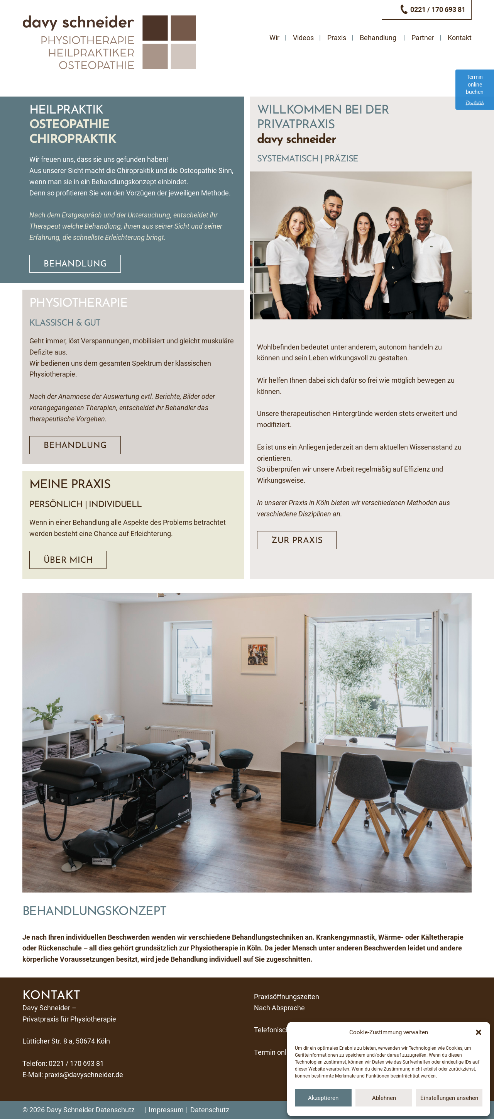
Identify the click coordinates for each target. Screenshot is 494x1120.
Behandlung (378, 37)
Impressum (166, 1110)
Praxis (336, 37)
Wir (274, 37)
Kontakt (460, 37)
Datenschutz (115, 1110)
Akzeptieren (323, 1098)
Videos (303, 37)
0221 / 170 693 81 (76, 1064)
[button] (478, 1032)
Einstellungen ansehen (449, 1098)
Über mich (68, 561)
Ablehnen (384, 1098)
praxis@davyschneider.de (83, 1075)
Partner (422, 37)
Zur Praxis (297, 540)
